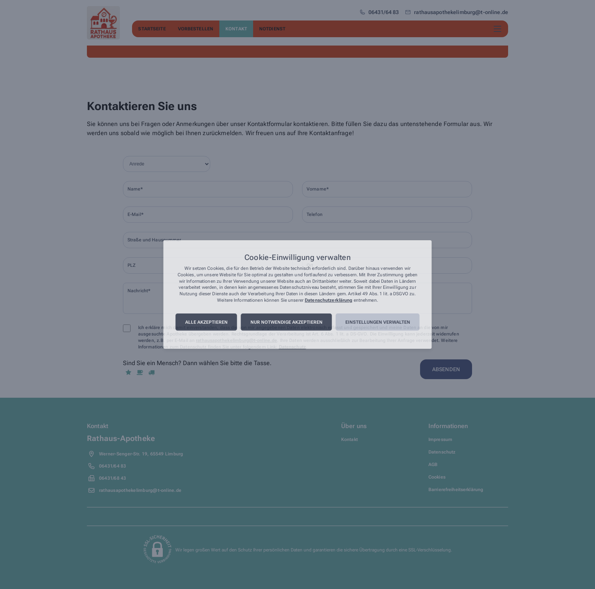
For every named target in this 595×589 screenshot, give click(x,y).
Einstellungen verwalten (377, 322)
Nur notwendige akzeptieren (286, 322)
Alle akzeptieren (206, 322)
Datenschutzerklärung (328, 300)
